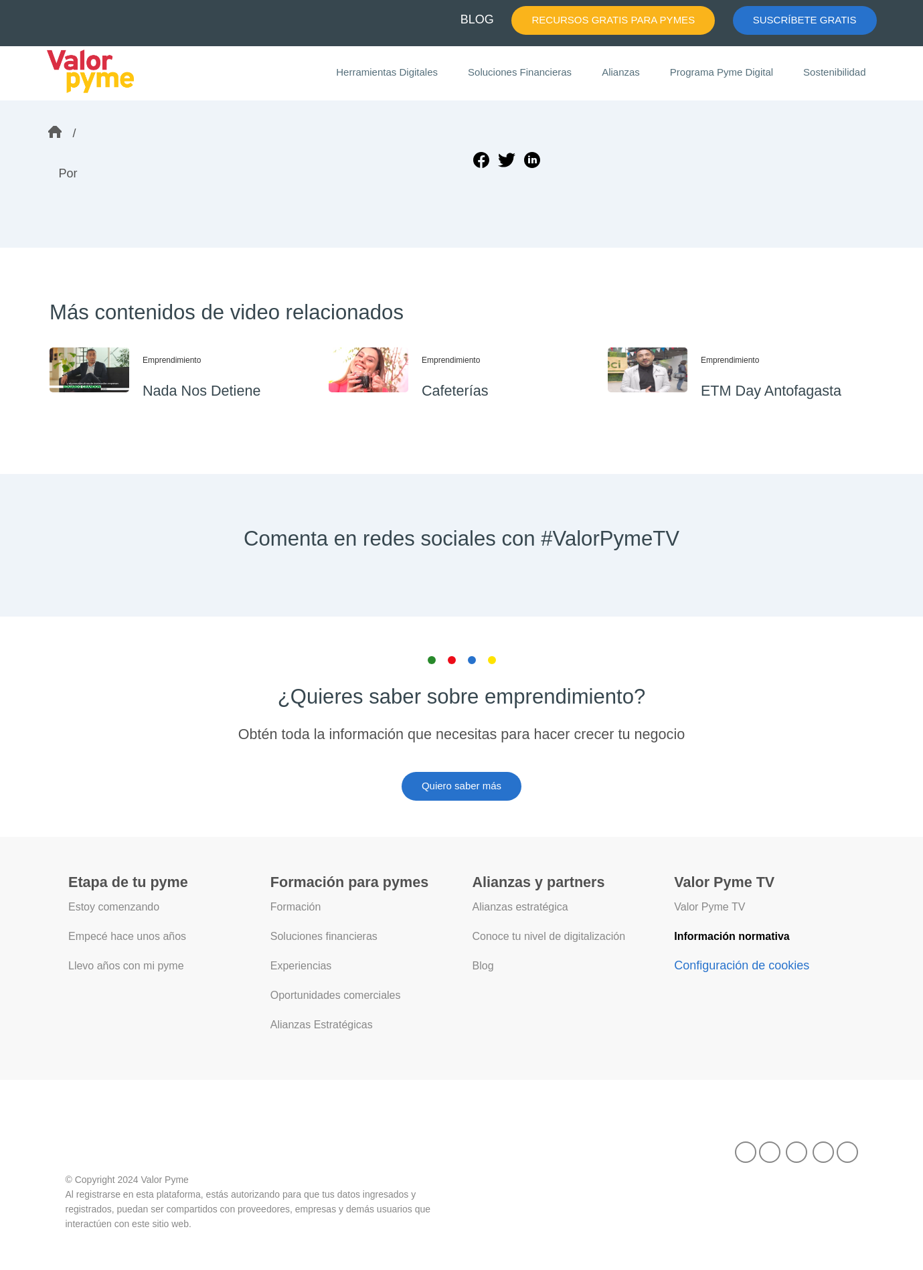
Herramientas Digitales (395, 73)
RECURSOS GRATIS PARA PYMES (630, 19)
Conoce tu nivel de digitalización (550, 936)
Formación (295, 907)
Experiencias (301, 964)
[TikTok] (745, 1149)
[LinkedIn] (796, 1149)
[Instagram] (847, 1149)
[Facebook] (769, 1149)
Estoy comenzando (113, 907)
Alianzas (624, 72)
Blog (483, 964)
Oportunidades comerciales (336, 993)
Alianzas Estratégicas (321, 1022)
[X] (823, 1149)
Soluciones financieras (324, 936)
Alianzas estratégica (521, 907)
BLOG (502, 19)
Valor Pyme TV (710, 907)
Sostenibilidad (835, 72)
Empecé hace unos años (125, 936)
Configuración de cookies (741, 964)
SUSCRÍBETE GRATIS (809, 19)
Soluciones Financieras (526, 72)
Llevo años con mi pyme (126, 964)
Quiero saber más (462, 786)
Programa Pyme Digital (723, 72)
